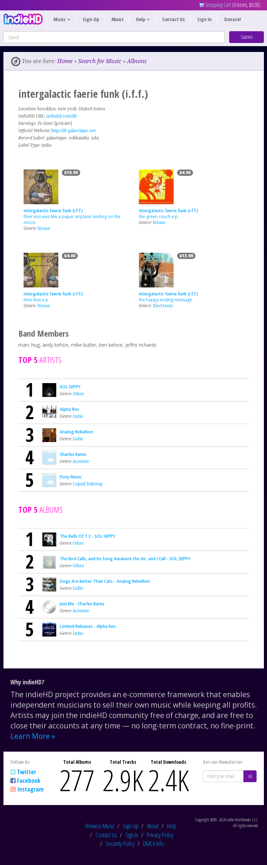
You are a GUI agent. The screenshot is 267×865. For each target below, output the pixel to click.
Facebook (28, 780)
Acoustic (81, 461)
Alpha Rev (69, 409)
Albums (137, 61)
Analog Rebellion (76, 432)
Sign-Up (91, 19)
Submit (246, 37)
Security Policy (120, 843)
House (43, 228)
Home (65, 61)
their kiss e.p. (36, 300)
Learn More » (32, 736)
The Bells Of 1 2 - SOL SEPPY (87, 536)
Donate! (232, 19)
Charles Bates (73, 454)
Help (171, 826)
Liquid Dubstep (88, 484)
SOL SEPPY (70, 387)
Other (78, 394)
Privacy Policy (160, 835)
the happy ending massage (165, 300)
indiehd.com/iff (61, 116)
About (117, 19)
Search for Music (100, 61)
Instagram (30, 789)
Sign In (204, 19)
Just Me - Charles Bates (82, 604)
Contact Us (173, 19)
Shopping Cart (215, 5)
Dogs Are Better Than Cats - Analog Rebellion (105, 581)
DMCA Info (153, 843)
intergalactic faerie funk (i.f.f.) (53, 211)
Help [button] (143, 19)
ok (250, 776)
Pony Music (71, 477)
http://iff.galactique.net (73, 130)
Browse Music (100, 826)
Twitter (26, 772)
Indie (78, 416)
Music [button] (61, 19)
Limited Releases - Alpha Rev (88, 626)
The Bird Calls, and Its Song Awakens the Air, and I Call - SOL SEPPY (125, 559)
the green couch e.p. (159, 216)
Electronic (163, 306)
